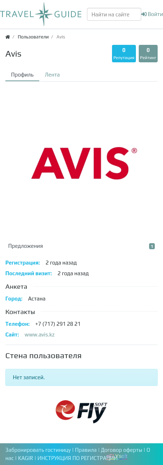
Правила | (88, 450)
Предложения (81, 246)
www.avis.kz (40, 334)
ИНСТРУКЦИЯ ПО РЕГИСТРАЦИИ (77, 458)
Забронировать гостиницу (38, 450)
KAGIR (26, 458)
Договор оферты (122, 450)
